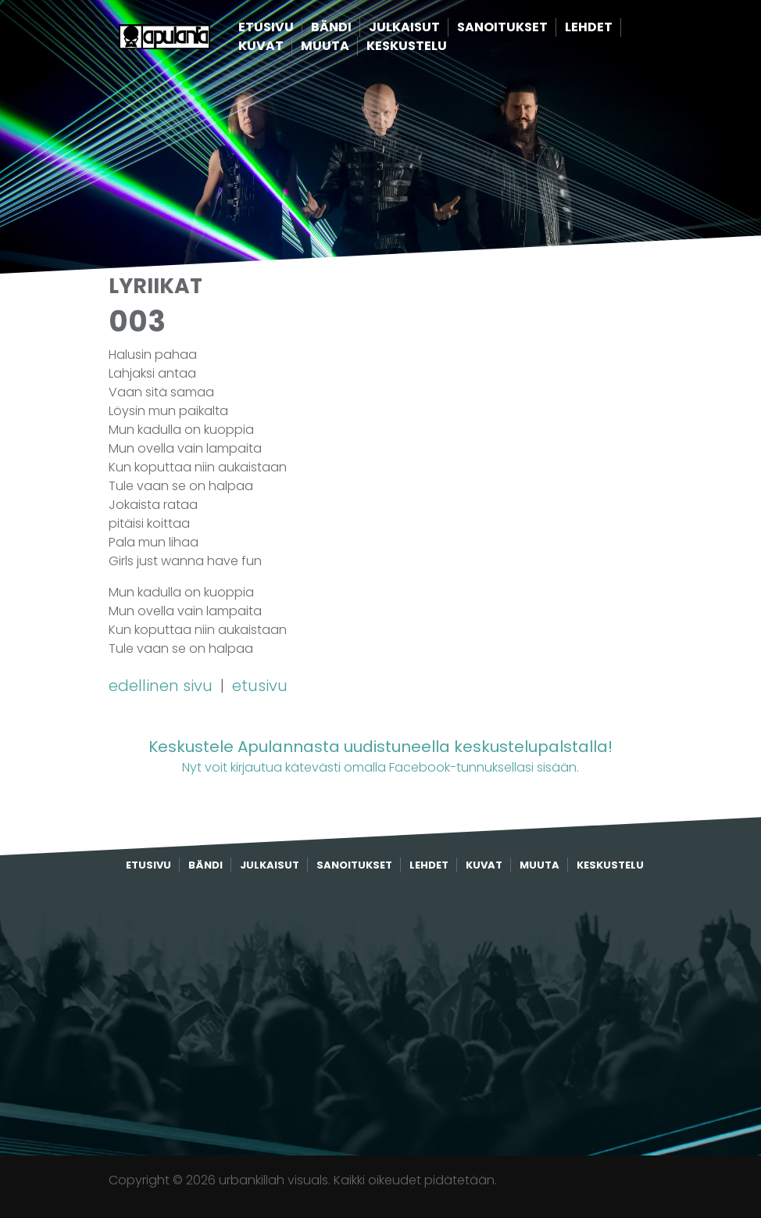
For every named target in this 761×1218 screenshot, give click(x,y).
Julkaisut (428, 28)
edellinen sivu (162, 686)
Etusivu (290, 28)
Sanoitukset (526, 28)
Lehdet (613, 28)
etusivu (260, 686)
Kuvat (285, 47)
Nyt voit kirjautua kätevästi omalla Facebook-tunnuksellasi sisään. (380, 755)
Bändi (355, 28)
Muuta (349, 47)
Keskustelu (431, 47)
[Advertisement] (380, 1014)
